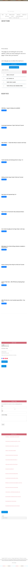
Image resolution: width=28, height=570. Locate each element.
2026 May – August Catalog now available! (10, 109)
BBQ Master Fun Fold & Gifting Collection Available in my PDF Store (13, 249)
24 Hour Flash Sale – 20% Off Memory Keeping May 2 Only (13, 284)
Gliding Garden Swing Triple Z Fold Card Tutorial (12, 179)
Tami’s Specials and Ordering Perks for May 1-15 (12, 161)
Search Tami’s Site (5, 71)
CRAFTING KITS (22, 16)
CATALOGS (20, 17)
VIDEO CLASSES (15, 17)
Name (2, 408)
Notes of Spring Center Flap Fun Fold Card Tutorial (12, 266)
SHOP (8, 16)
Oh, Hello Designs (25, 562)
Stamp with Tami (9, 562)
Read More (4, 112)
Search (23, 73)
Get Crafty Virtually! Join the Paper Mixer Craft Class (13, 230)
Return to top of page (14, 566)
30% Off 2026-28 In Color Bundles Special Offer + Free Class (13, 303)
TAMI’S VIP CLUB (8, 17)
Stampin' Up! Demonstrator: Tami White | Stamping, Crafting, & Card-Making (14, 6)
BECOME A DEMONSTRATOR (7, 19)
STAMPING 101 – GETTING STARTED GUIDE (19, 19)
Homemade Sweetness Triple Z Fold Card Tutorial (12, 127)
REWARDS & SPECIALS (15, 16)
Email (2, 412)
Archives (3, 519)
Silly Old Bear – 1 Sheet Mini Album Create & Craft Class (13, 144)
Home (4, 16)
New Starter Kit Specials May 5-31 (8, 196)
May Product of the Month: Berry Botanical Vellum (12, 213)
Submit (3, 426)
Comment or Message (4, 416)
